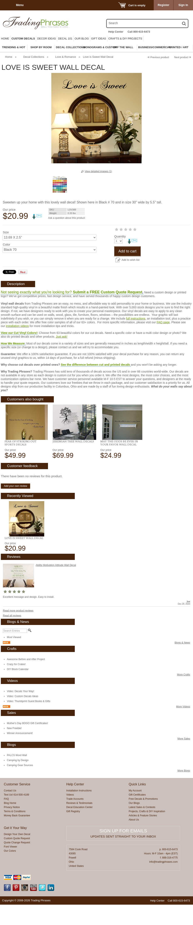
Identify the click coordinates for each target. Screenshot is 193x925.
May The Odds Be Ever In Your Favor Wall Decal (119, 463)
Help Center (115, 31)
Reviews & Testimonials (79, 823)
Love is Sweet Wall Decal (24, 558)
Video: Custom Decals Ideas (22, 716)
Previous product (158, 57)
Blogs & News (182, 663)
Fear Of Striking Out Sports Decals (21, 463)
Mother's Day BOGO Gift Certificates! (27, 743)
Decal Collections (33, 56)
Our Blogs (134, 823)
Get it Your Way (15, 848)
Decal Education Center (79, 827)
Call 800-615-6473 (139, 31)
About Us (134, 840)
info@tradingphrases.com (163, 882)
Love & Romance (65, 56)
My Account (135, 810)
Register (163, 5)
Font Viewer (10, 867)
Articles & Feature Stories (143, 835)
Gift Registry (73, 831)
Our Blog (82, 38)
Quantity (8, 256)
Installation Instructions (79, 810)
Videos (70, 815)
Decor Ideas (46, 38)
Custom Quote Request (17, 858)
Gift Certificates (137, 815)
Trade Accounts (75, 819)
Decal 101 (65, 38)
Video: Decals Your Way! (20, 711)
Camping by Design (18, 780)
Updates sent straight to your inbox (123, 857)
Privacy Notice (12, 827)
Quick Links (137, 804)
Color (6, 244)
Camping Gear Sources (20, 785)
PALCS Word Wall (17, 775)
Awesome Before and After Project (26, 679)
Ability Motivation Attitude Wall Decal (56, 585)
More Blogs (183, 791)
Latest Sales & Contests (142, 827)
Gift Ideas (98, 38)
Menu (20, 5)
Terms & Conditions (15, 831)
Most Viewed (14, 657)
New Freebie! (14, 748)
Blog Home (10, 823)
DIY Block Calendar (18, 689)
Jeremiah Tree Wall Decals (73, 462)
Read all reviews (12, 636)
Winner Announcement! (20, 753)
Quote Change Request (17, 862)
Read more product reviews (18, 631)
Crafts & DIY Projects (125, 38)
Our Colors (10, 871)
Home (5, 38)
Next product (182, 57)
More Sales (183, 759)
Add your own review (15, 506)
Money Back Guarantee (17, 835)
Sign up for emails (123, 851)
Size (6, 232)
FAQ (6, 819)
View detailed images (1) (98, 171)
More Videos (183, 727)
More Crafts (183, 695)
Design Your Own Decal (17, 854)
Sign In (183, 5)
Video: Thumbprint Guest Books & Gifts (28, 721)
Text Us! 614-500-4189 (16, 815)
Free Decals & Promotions (143, 819)
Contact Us (10, 810)
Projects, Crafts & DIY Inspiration (147, 831)
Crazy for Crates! (16, 684)
